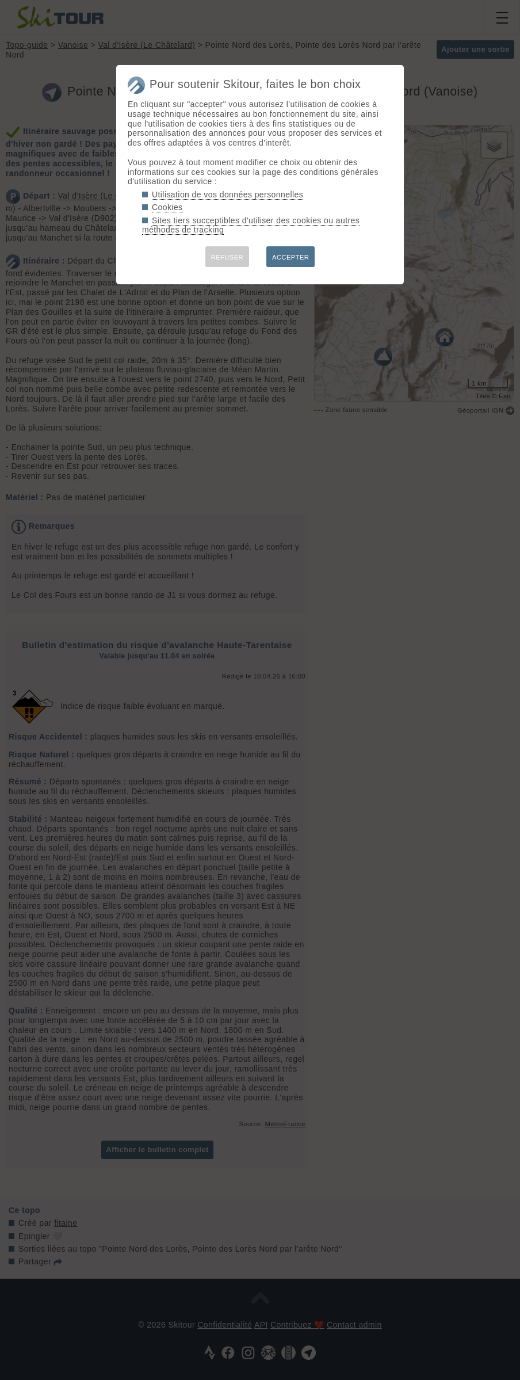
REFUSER (227, 257)
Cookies (167, 207)
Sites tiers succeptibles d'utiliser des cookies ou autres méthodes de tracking (251, 225)
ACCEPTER (290, 257)
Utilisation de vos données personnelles (227, 194)
